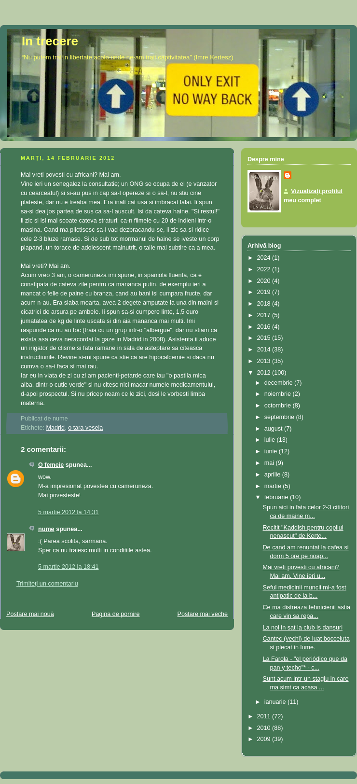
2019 (265, 292)
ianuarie (276, 702)
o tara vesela (85, 427)
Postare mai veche (203, 614)
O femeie (51, 465)
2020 (265, 281)
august (274, 428)
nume (46, 529)
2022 (265, 269)
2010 (265, 728)
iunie (271, 451)
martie (273, 486)
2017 (265, 315)
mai (270, 463)
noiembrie (278, 394)
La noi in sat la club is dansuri (303, 627)
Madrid (55, 427)
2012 (265, 372)
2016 (265, 326)
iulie (270, 439)
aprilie (273, 474)
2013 (265, 361)
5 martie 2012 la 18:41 (68, 566)
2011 (265, 716)
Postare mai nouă (30, 614)
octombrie (278, 405)
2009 (265, 739)
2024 (265, 257)
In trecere (50, 41)
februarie (277, 497)
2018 (265, 303)
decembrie (279, 382)
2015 (265, 338)
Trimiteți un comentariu (47, 583)
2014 (265, 349)
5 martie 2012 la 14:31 (68, 512)
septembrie (280, 417)
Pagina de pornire (116, 614)
